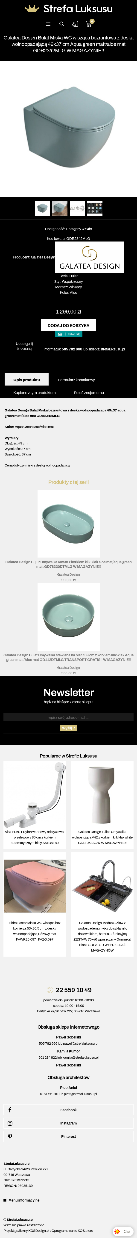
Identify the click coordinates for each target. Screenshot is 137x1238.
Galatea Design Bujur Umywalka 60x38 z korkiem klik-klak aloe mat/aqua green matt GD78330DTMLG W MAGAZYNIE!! (68, 564)
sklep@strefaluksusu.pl (106, 349)
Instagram (41, 1123)
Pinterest (41, 1136)
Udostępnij (24, 344)
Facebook (41, 1110)
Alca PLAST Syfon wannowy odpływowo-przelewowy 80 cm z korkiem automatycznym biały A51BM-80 (35, 837)
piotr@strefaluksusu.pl (80, 1094)
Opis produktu (26, 380)
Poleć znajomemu (89, 393)
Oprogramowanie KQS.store (72, 1230)
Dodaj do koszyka (68, 325)
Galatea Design (43, 257)
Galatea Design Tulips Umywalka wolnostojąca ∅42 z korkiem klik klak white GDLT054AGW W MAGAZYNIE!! (102, 837)
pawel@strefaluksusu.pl (80, 1043)
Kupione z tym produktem (34, 393)
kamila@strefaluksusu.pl (80, 1057)
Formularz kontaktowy (76, 380)
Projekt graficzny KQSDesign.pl (26, 1230)
